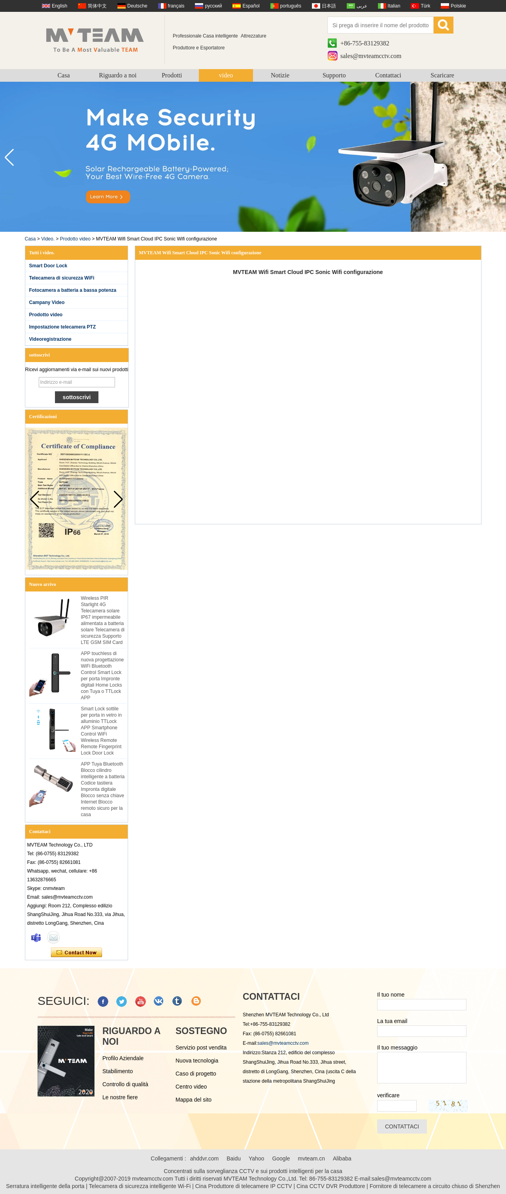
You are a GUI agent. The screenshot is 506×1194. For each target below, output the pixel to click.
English (59, 6)
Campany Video (47, 302)
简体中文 (97, 6)
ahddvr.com (204, 1158)
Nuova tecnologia (197, 1060)
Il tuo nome (390, 994)
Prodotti (172, 75)
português (290, 6)
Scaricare (442, 75)
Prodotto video (75, 239)
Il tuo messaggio (397, 1047)
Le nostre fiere (120, 1097)
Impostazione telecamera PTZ (62, 327)
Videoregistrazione (50, 339)
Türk (425, 6)
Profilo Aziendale (122, 1058)
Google (281, 1158)
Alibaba (342, 1158)
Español (250, 6)
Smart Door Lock (48, 265)
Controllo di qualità (125, 1084)
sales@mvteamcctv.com (371, 56)
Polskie (458, 6)
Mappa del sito (193, 1099)
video (226, 75)
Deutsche (137, 6)
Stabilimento (117, 1071)
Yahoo (256, 1158)
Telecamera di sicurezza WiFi (61, 278)
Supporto (334, 75)
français (176, 6)
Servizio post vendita (201, 1047)
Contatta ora (76, 953)
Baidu (234, 1158)
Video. (48, 239)
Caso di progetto (196, 1073)
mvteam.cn (311, 1158)
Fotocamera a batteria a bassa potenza (73, 290)
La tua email (392, 1021)
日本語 (329, 6)
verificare (388, 1095)
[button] (496, 157)
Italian (394, 6)
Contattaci (388, 75)
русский (213, 6)
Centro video (191, 1086)
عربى (362, 6)
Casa (63, 75)
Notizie (280, 75)
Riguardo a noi (117, 75)
